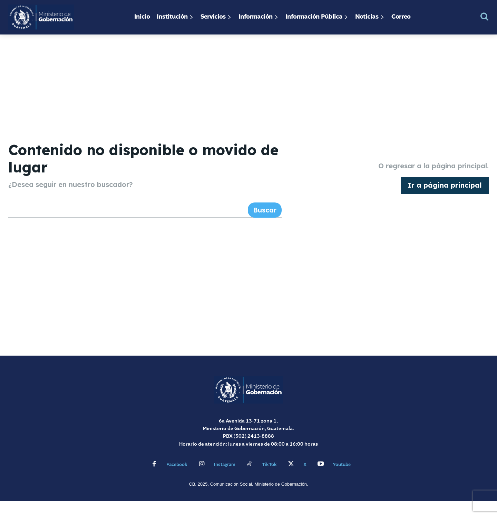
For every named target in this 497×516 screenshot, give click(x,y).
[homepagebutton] (445, 193)
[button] (484, 16)
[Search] (265, 225)
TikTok (269, 480)
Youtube (342, 480)
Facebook (176, 480)
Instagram (224, 480)
